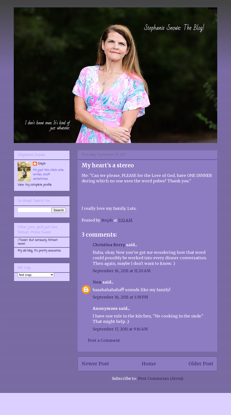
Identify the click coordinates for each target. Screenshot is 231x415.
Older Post (200, 364)
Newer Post (95, 364)
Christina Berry (109, 244)
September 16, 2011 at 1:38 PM (120, 297)
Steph (41, 164)
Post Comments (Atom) (160, 378)
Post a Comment (104, 340)
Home (149, 364)
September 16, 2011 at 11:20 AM (122, 270)
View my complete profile (35, 185)
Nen (97, 282)
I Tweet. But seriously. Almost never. (38, 242)
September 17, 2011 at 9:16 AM (120, 329)
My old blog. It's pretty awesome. (39, 251)
